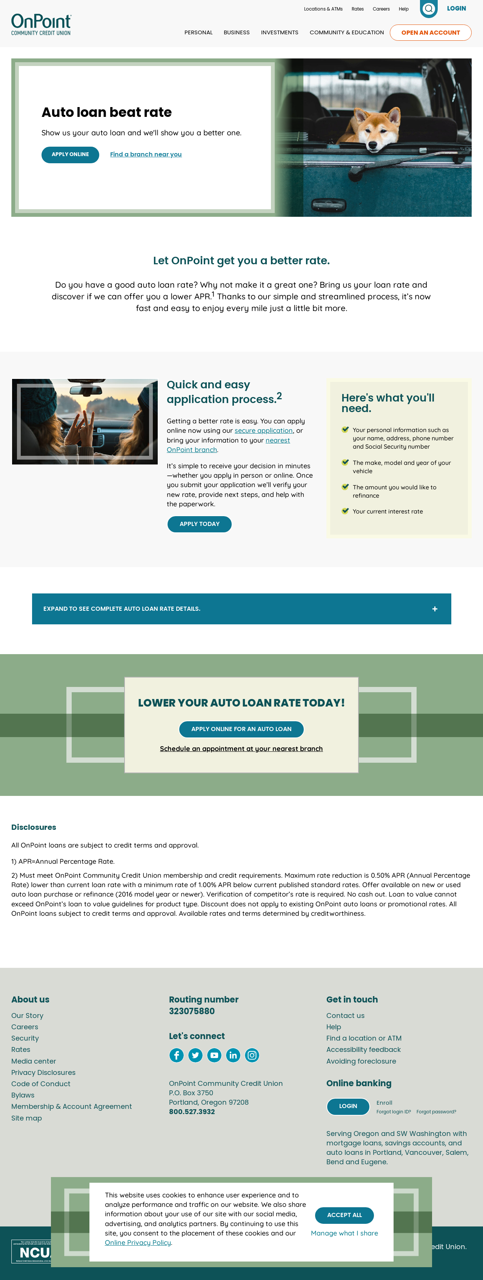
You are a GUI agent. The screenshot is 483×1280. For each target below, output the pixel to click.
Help (404, 9)
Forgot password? (435, 1112)
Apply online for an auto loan (241, 729)
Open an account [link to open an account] (430, 33)
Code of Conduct (41, 1084)
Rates (358, 9)
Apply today (200, 524)
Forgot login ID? (393, 1112)
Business (237, 32)
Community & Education (347, 32)
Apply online (70, 154)
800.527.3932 (192, 1112)
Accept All (344, 1215)
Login (348, 1106)
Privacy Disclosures (43, 1073)
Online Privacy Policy (138, 1242)
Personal (198, 32)
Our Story (27, 1016)
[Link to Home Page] (41, 26)
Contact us (345, 1016)
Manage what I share (344, 1233)
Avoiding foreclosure (361, 1061)
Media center (33, 1061)
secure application (264, 430)
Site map (26, 1118)
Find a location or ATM (364, 1038)
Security (25, 1038)
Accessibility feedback (363, 1050)
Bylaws (22, 1095)
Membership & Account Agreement (71, 1107)
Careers (381, 9)
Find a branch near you (146, 155)
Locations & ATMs (323, 9)
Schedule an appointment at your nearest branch (241, 748)
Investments (279, 32)
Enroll (384, 1103)
